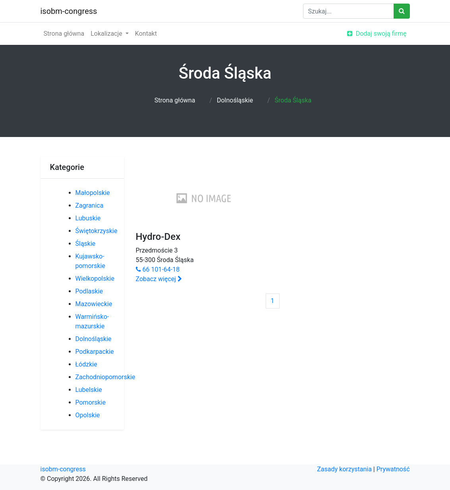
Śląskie (85, 243)
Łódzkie (86, 364)
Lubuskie (88, 218)
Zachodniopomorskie (105, 377)
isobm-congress (69, 11)
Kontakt (146, 33)
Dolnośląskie (235, 100)
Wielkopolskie (94, 278)
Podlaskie (89, 291)
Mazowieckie (93, 304)
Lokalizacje (107, 33)
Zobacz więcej (159, 279)
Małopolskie (92, 193)
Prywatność (393, 469)
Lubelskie (88, 390)
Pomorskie (90, 402)
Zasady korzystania (344, 469)
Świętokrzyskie (96, 231)
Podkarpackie (94, 351)
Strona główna (64, 33)
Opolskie (87, 415)
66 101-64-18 (158, 269)
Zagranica (89, 205)
